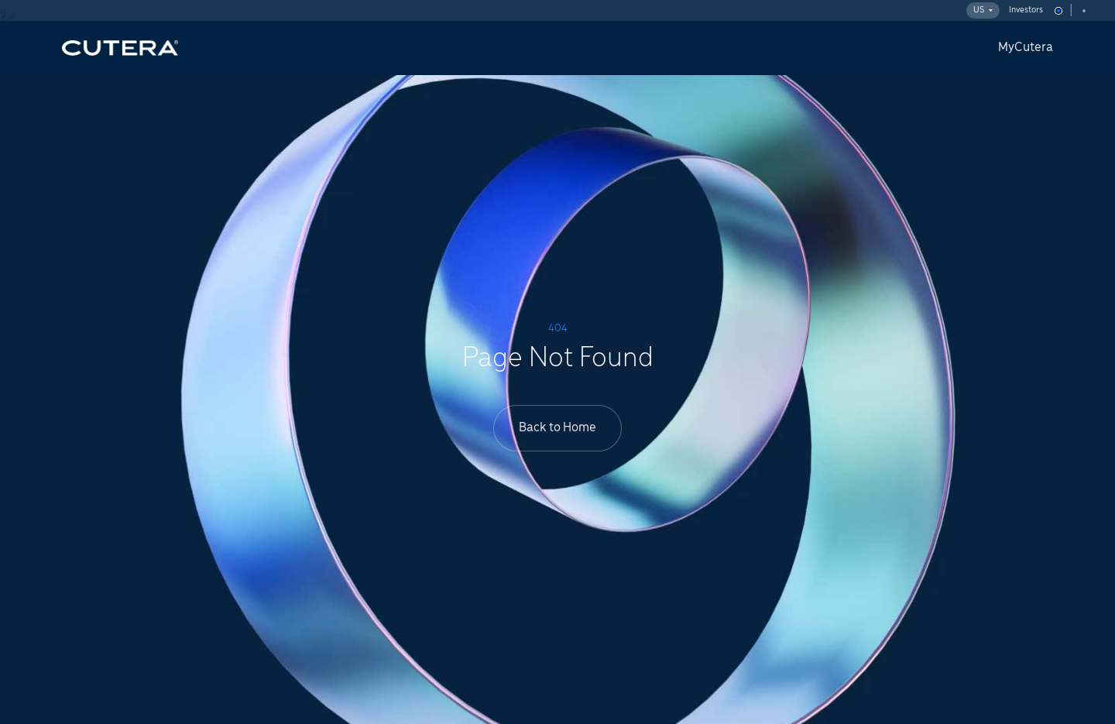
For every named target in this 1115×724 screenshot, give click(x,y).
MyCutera (1025, 47)
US (983, 10)
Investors (1026, 10)
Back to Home (557, 427)
